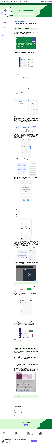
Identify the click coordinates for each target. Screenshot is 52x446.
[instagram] (46, 442)
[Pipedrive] (4, 1)
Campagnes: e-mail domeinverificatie (20, 415)
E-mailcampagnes (31, 54)
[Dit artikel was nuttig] (14, 403)
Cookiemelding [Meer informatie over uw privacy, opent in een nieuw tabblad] (8, 442)
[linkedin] (49, 442)
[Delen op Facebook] (2, 35)
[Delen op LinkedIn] (3, 35)
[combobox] (39, 1)
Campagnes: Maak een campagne (19, 410)
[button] (3, 441)
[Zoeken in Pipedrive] (26, 14)
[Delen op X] (5, 35)
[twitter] (48, 442)
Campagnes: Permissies (18, 412)
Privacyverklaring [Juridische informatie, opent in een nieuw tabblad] (13, 442)
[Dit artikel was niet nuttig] (19, 403)
